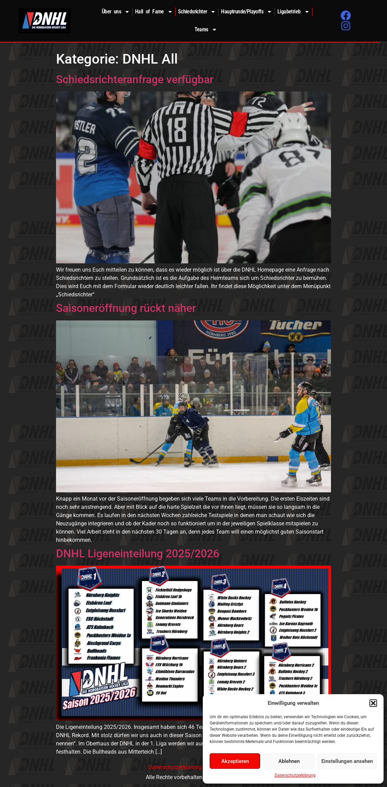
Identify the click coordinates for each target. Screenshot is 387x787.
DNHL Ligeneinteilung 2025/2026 (137, 553)
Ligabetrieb (293, 12)
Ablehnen (289, 761)
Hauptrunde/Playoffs (246, 12)
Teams (206, 29)
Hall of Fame (154, 12)
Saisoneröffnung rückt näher (126, 308)
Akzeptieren (235, 761)
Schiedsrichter (197, 12)
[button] (373, 703)
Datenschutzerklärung (295, 775)
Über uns (116, 12)
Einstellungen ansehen (347, 761)
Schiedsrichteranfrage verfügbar (134, 79)
